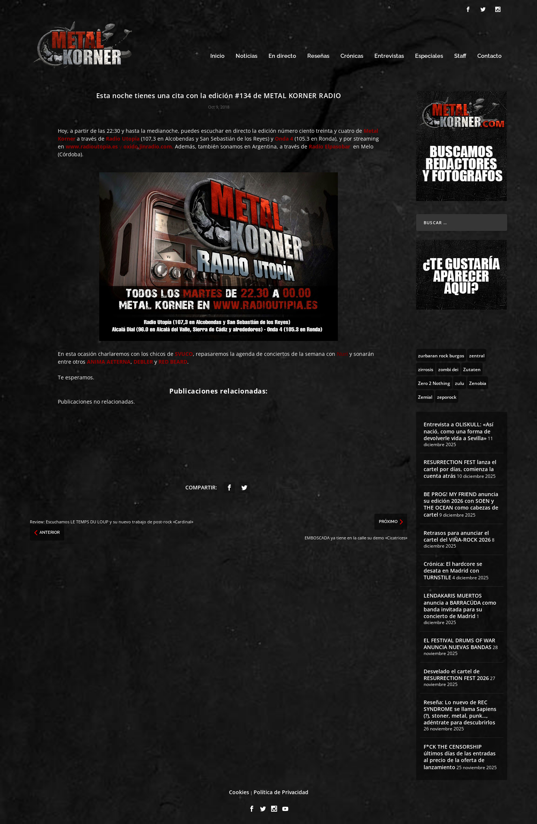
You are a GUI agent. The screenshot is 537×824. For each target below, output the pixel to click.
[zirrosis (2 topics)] (425, 367)
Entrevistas (389, 55)
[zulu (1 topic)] (459, 381)
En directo (282, 55)
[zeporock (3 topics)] (446, 395)
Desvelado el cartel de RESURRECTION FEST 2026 (456, 673)
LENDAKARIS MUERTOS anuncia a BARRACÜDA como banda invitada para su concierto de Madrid (460, 604)
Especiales (429, 55)
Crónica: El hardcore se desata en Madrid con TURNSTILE (453, 569)
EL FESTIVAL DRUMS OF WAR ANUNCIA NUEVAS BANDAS (459, 642)
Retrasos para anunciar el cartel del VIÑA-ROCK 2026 (457, 535)
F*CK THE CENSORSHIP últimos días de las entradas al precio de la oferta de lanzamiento (460, 756)
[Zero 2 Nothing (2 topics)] (434, 381)
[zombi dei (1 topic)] (448, 367)
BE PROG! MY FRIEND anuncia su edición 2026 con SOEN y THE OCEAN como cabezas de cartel (461, 503)
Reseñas (318, 55)
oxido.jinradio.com (147, 145)
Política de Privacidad (281, 791)
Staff (460, 55)
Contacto (489, 55)
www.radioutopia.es (92, 145)
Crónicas (351, 55)
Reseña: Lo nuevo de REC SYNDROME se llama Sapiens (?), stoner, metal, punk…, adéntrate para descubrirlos (460, 711)
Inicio (217, 55)
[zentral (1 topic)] (476, 354)
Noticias (246, 55)
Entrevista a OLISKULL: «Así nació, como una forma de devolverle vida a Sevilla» (458, 430)
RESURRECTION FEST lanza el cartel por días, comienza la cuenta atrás (460, 467)
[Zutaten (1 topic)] (472, 367)
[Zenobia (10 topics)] (477, 381)
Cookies (239, 791)
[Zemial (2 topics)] (425, 395)
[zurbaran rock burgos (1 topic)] (441, 354)
